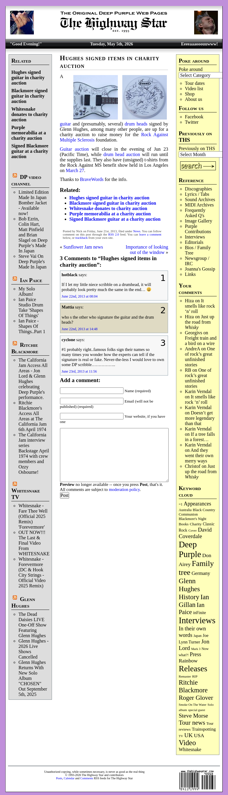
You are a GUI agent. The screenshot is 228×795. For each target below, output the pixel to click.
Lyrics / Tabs (197, 194)
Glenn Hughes (23, 602)
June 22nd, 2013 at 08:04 (80, 296)
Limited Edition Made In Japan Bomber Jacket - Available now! (33, 203)
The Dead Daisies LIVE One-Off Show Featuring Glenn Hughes (32, 625)
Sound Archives (200, 199)
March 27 (75, 170)
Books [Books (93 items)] (184, 524)
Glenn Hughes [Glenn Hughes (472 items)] (189, 585)
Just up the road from (199, 322)
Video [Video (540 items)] (187, 743)
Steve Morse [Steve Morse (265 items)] (193, 715)
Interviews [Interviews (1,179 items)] (197, 620)
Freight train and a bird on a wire (201, 341)
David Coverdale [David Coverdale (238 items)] (195, 533)
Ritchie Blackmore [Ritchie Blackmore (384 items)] (193, 686)
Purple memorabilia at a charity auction (28, 133)
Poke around (190, 69)
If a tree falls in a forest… (200, 437)
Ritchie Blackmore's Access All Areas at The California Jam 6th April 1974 (32, 416)
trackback (81, 237)
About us (193, 99)
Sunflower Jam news (83, 246)
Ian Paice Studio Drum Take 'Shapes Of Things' (30, 307)
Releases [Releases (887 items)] (193, 668)
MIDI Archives (199, 204)
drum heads (136, 123)
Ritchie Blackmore (24, 348)
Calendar (69, 778)
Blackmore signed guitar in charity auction (29, 96)
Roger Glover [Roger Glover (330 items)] (196, 697)
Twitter (192, 122)
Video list (194, 88)
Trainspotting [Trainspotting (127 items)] (204, 729)
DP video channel (26, 180)
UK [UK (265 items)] (188, 735)
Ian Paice (31, 280)
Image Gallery (198, 220)
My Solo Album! (26, 291)
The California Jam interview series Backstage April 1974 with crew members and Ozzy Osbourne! (33, 453)
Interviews (195, 236)
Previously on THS (197, 148)
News (136, 231)
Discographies (198, 188)
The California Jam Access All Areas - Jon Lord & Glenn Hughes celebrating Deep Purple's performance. (33, 378)
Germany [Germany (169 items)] (200, 573)
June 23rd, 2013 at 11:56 (79, 371)
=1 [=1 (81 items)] (181, 504)
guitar (65, 123)
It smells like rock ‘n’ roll (200, 306)
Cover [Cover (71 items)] (193, 530)
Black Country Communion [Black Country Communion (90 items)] (197, 512)
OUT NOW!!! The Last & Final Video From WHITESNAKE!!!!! (38, 543)
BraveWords (92, 179)
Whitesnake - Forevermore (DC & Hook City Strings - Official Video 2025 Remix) (31, 572)
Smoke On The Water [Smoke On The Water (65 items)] (192, 704)
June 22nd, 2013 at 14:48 (80, 329)
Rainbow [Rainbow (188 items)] (188, 661)
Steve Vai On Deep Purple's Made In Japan (32, 261)
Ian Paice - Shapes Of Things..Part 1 (31, 326)
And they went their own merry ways (199, 455)
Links (190, 274)
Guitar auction (74, 149)
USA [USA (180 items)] (199, 735)
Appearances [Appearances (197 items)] (197, 504)
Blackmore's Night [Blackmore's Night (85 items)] (192, 519)
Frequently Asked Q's (195, 213)
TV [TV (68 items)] (181, 736)
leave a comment (150, 234)
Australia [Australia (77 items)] (185, 510)
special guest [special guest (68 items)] (196, 710)
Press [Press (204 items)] (195, 654)
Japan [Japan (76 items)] (198, 636)
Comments (86, 778)
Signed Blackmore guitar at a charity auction (29, 151)
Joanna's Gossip (200, 268)
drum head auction (121, 154)
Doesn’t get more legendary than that (200, 418)
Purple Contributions (198, 229)
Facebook (194, 116)
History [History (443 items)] (189, 597)
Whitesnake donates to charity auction (29, 114)
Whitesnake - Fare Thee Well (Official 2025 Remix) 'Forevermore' (33, 516)
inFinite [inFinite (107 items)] (199, 612)
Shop (190, 93)
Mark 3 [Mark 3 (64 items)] (195, 649)
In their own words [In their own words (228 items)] (192, 631)
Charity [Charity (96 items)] (196, 524)
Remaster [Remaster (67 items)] (185, 676)
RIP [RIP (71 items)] (194, 676)
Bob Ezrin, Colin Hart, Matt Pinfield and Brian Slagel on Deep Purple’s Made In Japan (33, 234)
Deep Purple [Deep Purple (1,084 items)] (190, 549)
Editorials (194, 242)
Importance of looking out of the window (147, 249)
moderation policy (124, 489)
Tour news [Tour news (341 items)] (192, 722)
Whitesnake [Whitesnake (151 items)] (190, 749)
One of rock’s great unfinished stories (200, 356)
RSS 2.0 (113, 234)
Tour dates (195, 83)
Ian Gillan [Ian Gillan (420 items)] (194, 600)
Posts (59, 778)
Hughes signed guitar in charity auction (28, 77)
